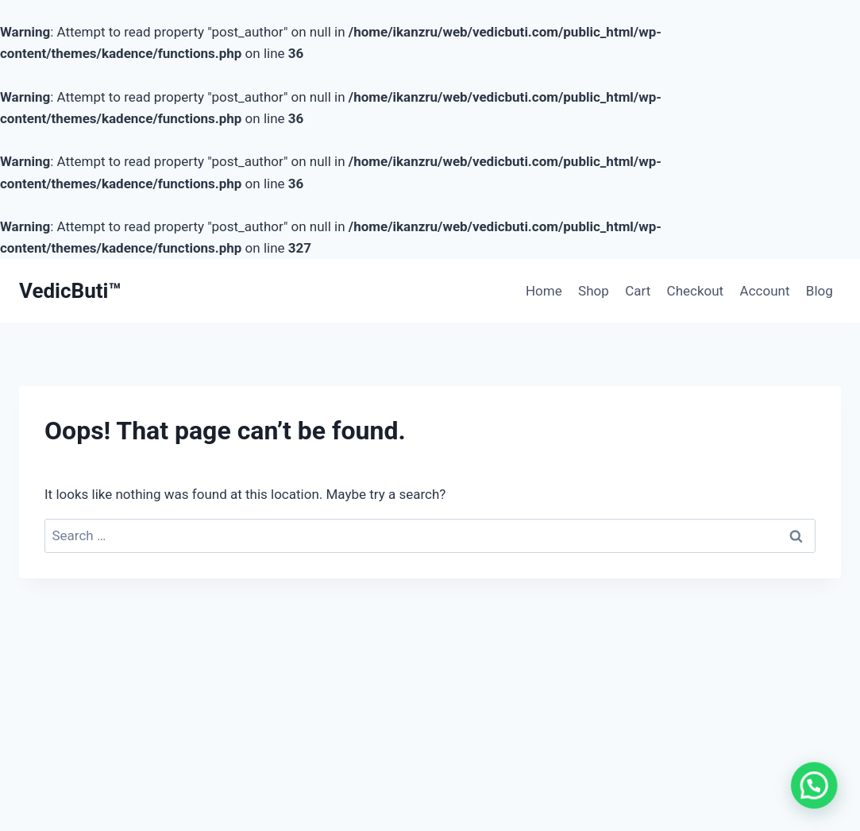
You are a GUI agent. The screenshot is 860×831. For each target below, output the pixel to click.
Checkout (695, 291)
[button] (816, 790)
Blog (819, 291)
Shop (593, 291)
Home (544, 291)
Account (765, 291)
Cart (637, 291)
